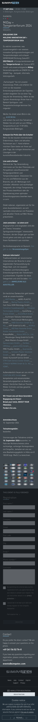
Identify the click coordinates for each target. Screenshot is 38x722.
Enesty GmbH (8, 313)
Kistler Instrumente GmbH (13, 331)
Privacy (22, 683)
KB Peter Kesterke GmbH (22, 328)
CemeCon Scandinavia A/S (13, 308)
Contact (21, 680)
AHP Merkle (10, 299)
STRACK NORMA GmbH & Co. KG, (17, 363)
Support (15, 683)
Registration (19, 694)
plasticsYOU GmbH (20, 346)
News (9, 680)
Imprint (28, 680)
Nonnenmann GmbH (11, 343)
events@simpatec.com (14, 663)
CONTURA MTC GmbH (12, 375)
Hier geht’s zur (17, 281)
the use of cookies (27, 712)
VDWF (5, 366)
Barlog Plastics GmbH (20, 302)
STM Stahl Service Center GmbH (16, 360)
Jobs (14, 680)
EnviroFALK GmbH (25, 313)
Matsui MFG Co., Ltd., (25, 334)
